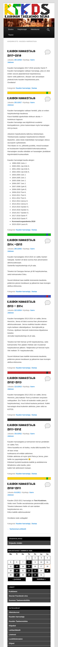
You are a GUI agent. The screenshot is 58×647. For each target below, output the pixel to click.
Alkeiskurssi (35, 29)
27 (17, 575)
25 (47, 571)
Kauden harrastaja (23, 88)
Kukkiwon (13, 591)
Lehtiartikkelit (14, 630)
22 (29, 571)
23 (35, 571)
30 (35, 575)
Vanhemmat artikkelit (16, 529)
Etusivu (10, 29)
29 (29, 575)
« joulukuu (17, 579)
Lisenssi (12, 634)
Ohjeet (11, 643)
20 (17, 571)
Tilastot (10, 35)
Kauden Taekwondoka (18, 621)
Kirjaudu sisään (15, 543)
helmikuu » (41, 579)
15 (29, 566)
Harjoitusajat (22, 29)
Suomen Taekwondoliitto (19, 600)
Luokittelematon (16, 639)
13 (17, 566)
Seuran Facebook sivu (18, 596)
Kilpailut (12, 626)
